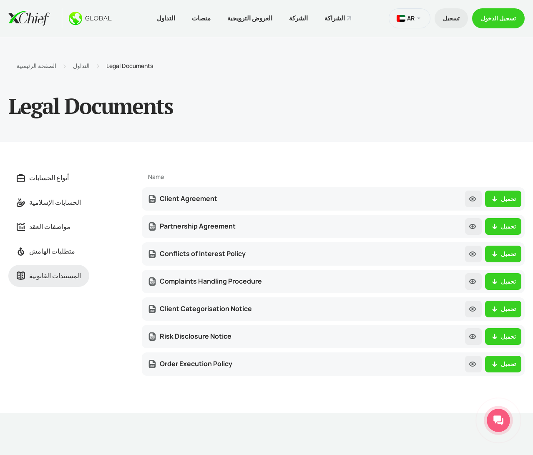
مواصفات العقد (43, 226)
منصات (201, 18)
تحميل (503, 199)
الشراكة (334, 18)
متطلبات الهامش (46, 251)
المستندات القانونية (49, 275)
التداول (166, 18)
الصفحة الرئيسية (36, 66)
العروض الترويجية (249, 18)
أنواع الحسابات (43, 177)
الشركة (298, 18)
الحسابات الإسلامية (49, 202)
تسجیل (451, 18)
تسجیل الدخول (498, 18)
